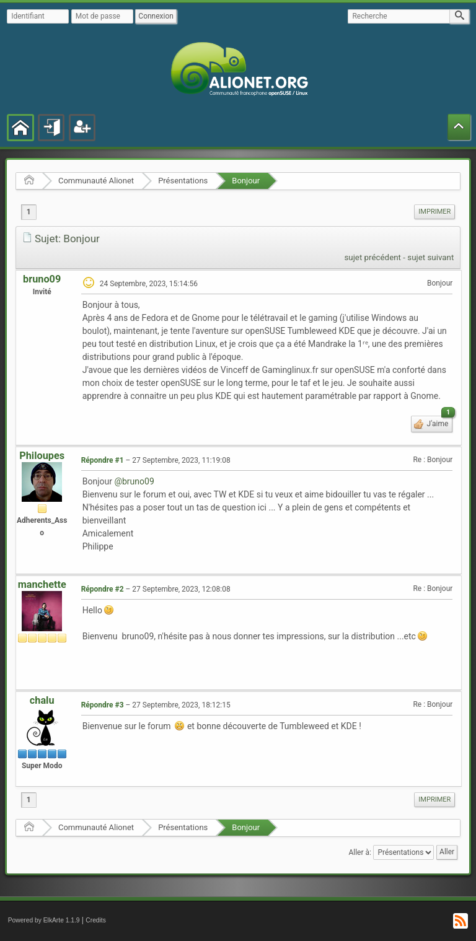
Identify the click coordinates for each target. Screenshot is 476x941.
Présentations (183, 180)
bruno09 (42, 279)
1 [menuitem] (29, 212)
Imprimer (434, 212)
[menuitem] (434, 211)
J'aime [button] (439, 422)
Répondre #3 (102, 705)
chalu (42, 700)
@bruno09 (134, 481)
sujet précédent (372, 257)
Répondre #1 (102, 460)
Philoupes (41, 456)
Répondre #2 (102, 589)
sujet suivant (430, 257)
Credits (96, 920)
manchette (42, 584)
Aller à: (359, 852)
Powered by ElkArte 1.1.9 (44, 920)
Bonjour (246, 180)
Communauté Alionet (96, 180)
